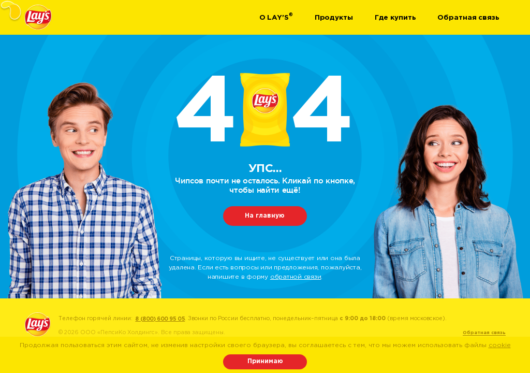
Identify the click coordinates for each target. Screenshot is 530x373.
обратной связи (295, 277)
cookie (500, 345)
